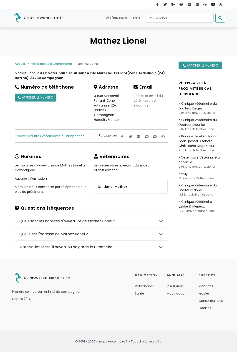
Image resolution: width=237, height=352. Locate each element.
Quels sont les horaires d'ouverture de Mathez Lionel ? (67, 221)
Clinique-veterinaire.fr (37, 18)
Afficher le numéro (35, 97)
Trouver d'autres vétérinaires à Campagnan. (50, 136)
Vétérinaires (116, 18)
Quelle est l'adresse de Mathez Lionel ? (53, 234)
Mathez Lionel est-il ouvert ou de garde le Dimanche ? (67, 247)
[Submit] (220, 18)
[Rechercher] (180, 18)
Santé (136, 18)
